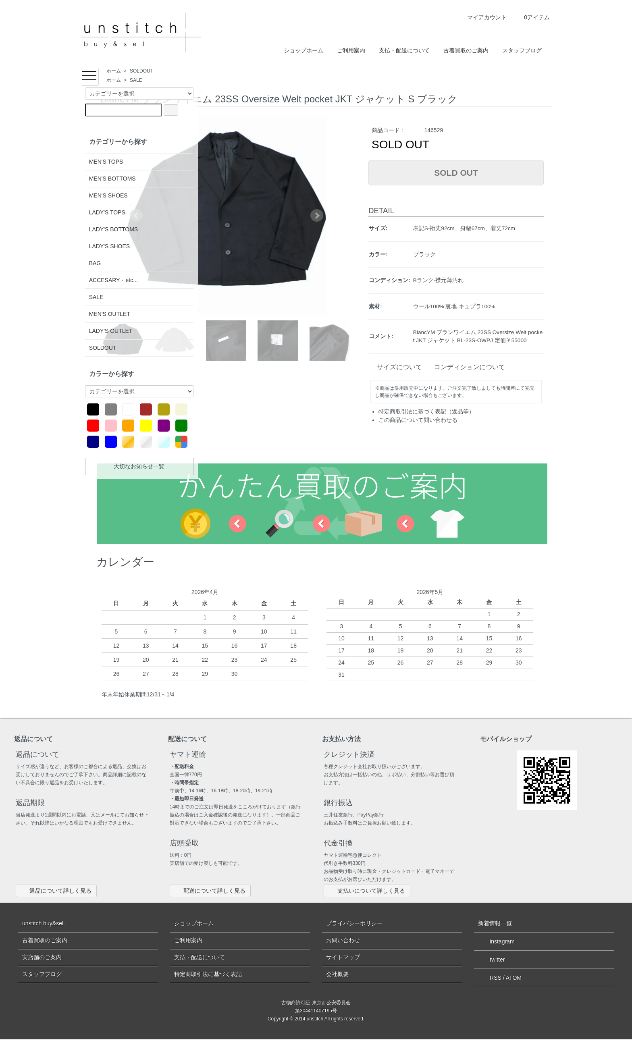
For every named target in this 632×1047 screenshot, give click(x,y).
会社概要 (337, 974)
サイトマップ (343, 957)
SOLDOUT (141, 71)
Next (316, 215)
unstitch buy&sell (43, 923)
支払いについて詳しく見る (367, 890)
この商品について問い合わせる (417, 420)
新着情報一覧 (495, 923)
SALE (136, 80)
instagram (496, 941)
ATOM (514, 977)
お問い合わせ (343, 940)
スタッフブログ (522, 50)
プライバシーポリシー (354, 923)
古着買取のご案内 (466, 50)
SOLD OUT (456, 172)
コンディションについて (466, 367)
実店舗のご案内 (42, 957)
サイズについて (396, 367)
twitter (491, 959)
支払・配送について (404, 50)
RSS (489, 977)
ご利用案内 (351, 50)
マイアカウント (481, 17)
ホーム (113, 71)
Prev (136, 215)
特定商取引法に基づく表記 (208, 974)
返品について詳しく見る (56, 890)
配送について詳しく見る (210, 890)
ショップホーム (303, 50)
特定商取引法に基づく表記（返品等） (426, 411)
